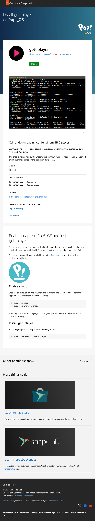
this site (63, 501)
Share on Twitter (79, 505)
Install (33, 64)
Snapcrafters (49, 54)
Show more (14, 216)
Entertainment (65, 54)
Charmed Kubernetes (23, 496)
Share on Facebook (85, 505)
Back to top (9, 485)
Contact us (8, 515)
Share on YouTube (90, 505)
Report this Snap (16, 209)
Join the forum (8, 501)
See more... (85, 361)
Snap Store (55, 255)
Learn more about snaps (20, 459)
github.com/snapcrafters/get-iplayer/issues (28, 197)
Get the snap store (17, 412)
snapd (47, 501)
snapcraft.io (10, 469)
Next (83, 132)
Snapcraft (54, 501)
